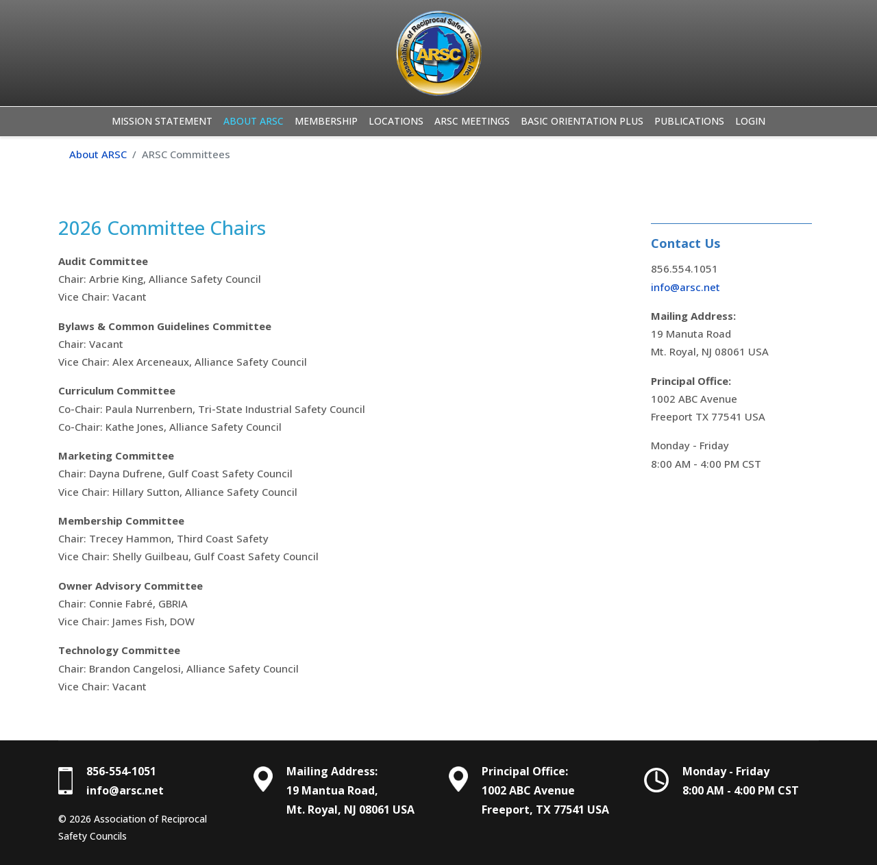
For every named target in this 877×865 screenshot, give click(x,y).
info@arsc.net (685, 287)
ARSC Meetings (472, 120)
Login (750, 120)
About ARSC (253, 120)
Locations (396, 120)
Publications (689, 120)
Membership (326, 120)
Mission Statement (162, 120)
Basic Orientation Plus (582, 120)
